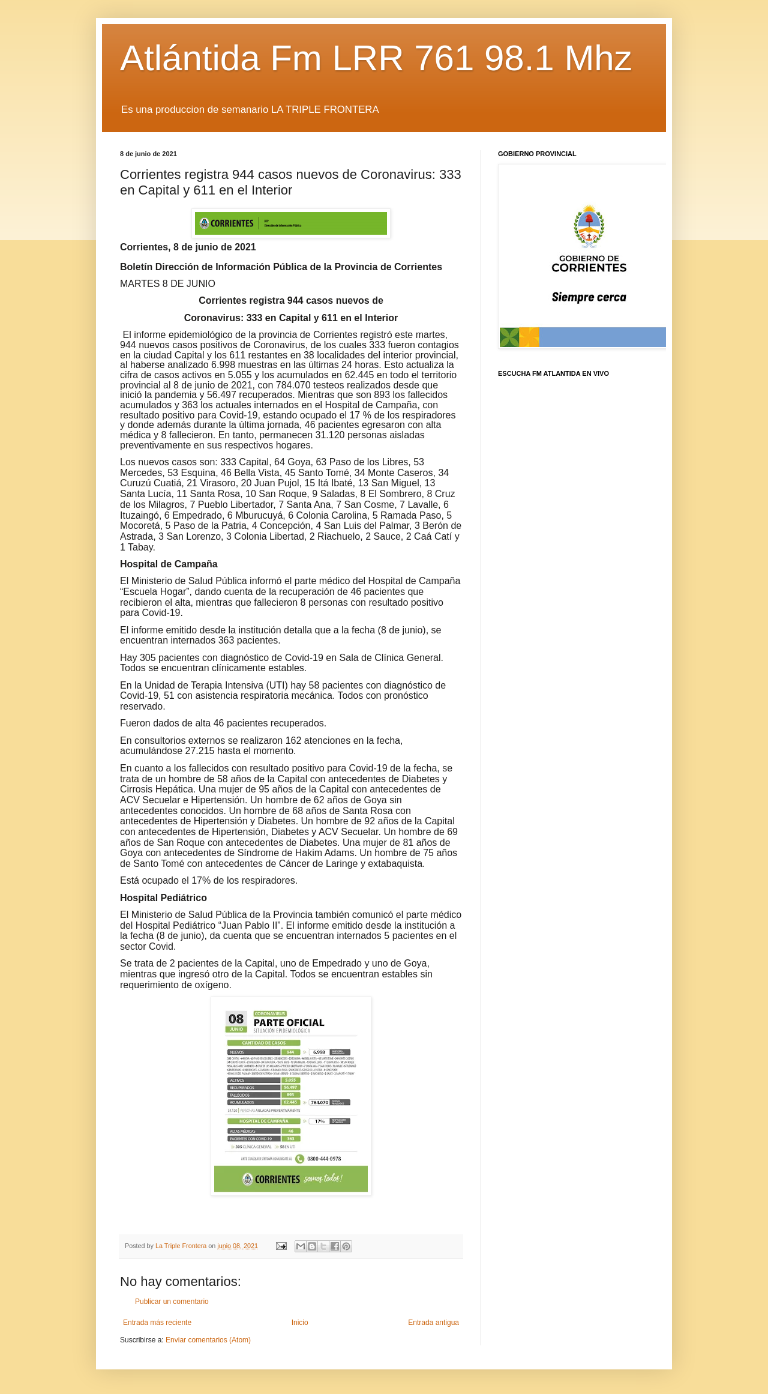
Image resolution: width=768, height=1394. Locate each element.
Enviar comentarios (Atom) (208, 1340)
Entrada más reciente (157, 1322)
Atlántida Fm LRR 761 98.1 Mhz (376, 58)
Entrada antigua (433, 1322)
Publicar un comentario (172, 1301)
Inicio (300, 1322)
